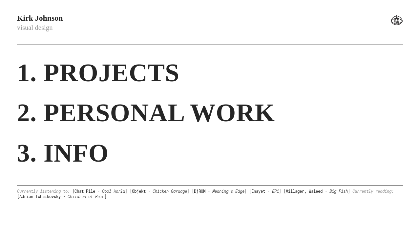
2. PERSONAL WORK (146, 113)
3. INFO (63, 153)
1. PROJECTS (98, 73)
